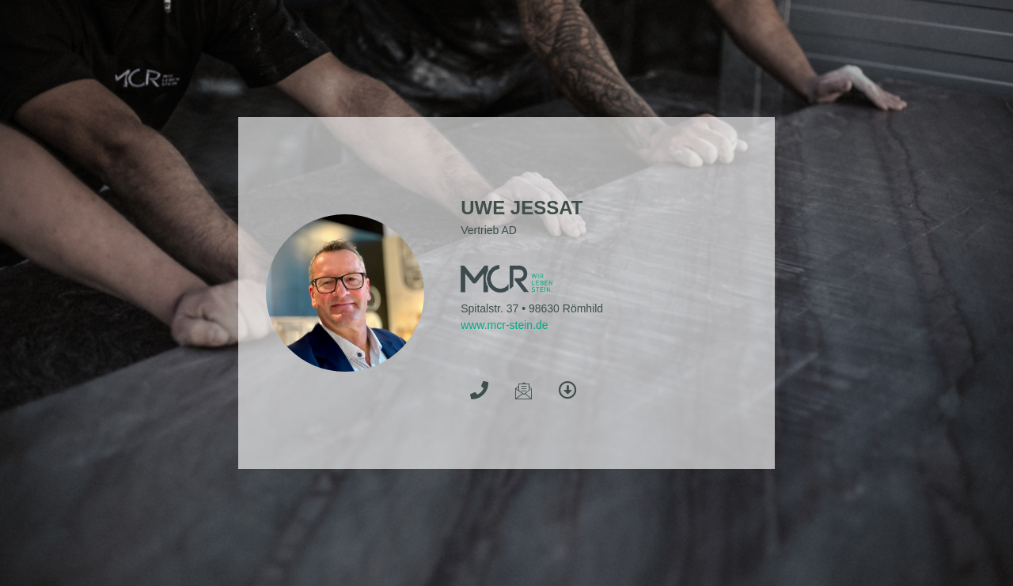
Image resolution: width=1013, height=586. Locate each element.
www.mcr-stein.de (504, 325)
